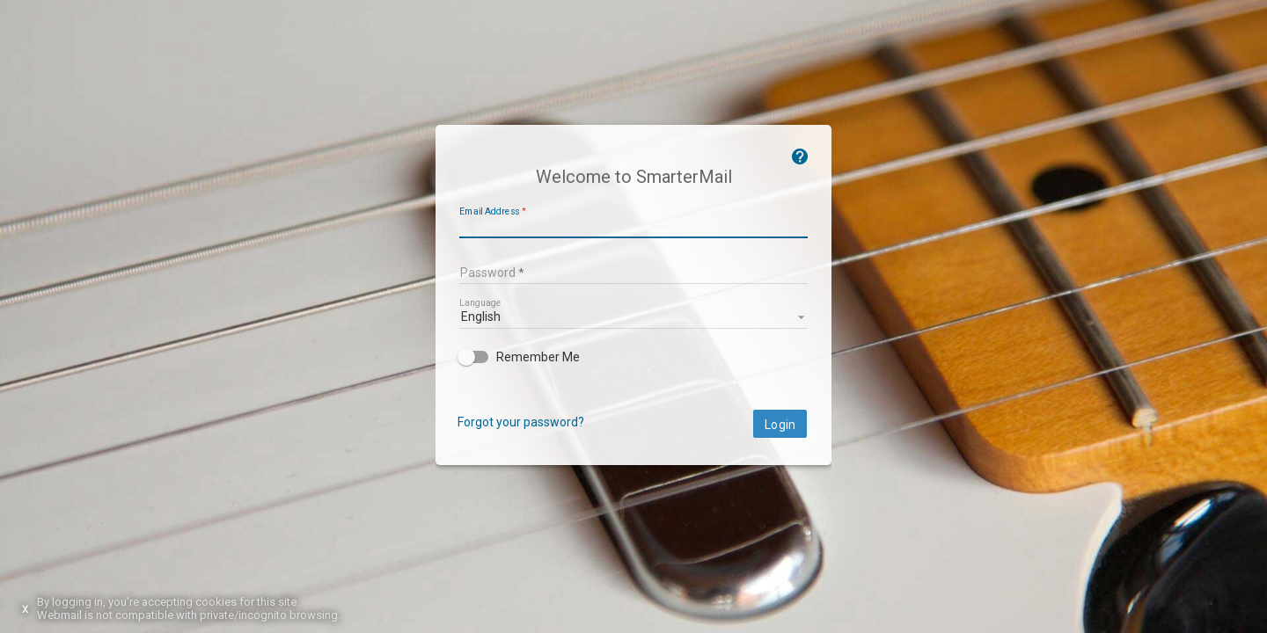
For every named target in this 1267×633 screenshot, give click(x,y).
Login (780, 425)
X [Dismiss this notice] (25, 609)
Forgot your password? (521, 422)
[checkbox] (633, 357)
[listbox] (633, 315)
